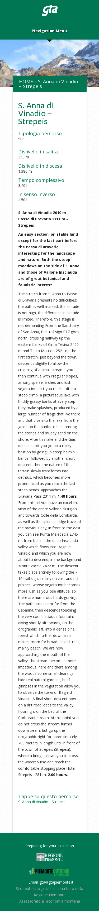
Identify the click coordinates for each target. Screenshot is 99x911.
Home (26, 81)
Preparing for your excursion (49, 845)
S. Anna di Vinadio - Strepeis (41, 801)
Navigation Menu (49, 31)
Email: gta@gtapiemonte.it (51, 882)
